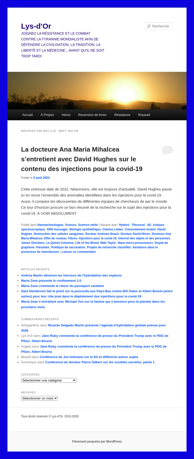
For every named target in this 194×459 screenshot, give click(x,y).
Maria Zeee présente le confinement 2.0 (51, 280)
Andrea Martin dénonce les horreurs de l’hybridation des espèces (71, 275)
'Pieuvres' (139, 225)
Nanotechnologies (50, 225)
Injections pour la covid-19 (97, 238)
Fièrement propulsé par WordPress (97, 441)
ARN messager (57, 229)
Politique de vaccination (68, 247)
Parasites (42, 247)
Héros (66, 115)
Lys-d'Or (36, 26)
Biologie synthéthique (84, 229)
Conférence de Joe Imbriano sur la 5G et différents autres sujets (89, 357)
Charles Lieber (112, 229)
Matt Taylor (108, 243)
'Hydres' (124, 225)
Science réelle (88, 225)
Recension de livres (92, 115)
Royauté (144, 115)
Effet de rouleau (55, 238)
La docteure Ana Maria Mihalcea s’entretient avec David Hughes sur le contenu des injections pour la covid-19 (82, 159)
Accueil (27, 115)
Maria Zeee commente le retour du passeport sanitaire (62, 286)
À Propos (47, 115)
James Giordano (33, 243)
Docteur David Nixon (135, 234)
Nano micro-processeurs (135, 243)
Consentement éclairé (140, 229)
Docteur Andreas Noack (102, 234)
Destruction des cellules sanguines (59, 234)
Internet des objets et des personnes (144, 238)
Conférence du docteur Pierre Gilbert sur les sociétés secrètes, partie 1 (99, 362)
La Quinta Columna (59, 243)
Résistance (122, 115)
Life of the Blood (87, 243)
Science (70, 225)
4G (149, 225)
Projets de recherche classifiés (109, 247)
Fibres (72, 238)
